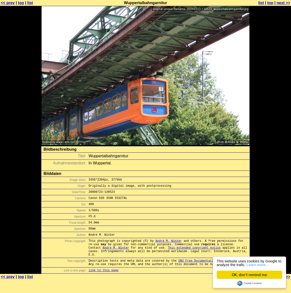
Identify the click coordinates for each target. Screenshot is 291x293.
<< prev (8, 3)
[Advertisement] (271, 121)
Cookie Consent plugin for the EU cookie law (249, 283)
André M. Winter (169, 249)
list (30, 3)
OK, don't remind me (249, 274)
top (21, 3)
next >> (283, 3)
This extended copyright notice (194, 257)
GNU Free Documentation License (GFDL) (210, 272)
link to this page (103, 283)
